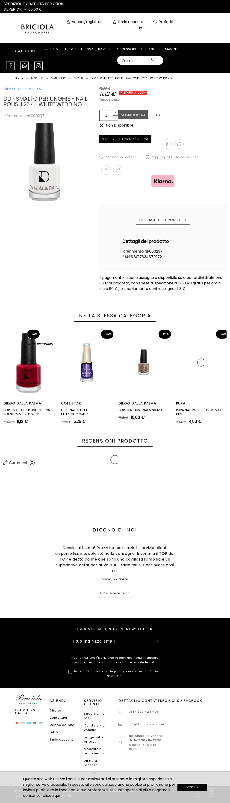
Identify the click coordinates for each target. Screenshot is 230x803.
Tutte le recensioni (115, 593)
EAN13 (128, 257)
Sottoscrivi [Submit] (156, 641)
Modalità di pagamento (94, 751)
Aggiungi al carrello (133, 115)
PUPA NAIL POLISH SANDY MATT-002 (201, 412)
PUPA (181, 403)
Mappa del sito (62, 725)
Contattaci (58, 717)
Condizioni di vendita (95, 727)
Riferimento (133, 251)
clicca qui (51, 795)
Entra (54, 732)
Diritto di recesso (91, 763)
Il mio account (61, 739)
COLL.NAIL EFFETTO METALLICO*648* (75, 412)
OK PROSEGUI (192, 787)
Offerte (55, 710)
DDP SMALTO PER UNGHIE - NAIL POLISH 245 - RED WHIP (27, 412)
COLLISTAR (71, 403)
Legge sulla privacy (93, 739)
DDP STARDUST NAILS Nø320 (140, 410)
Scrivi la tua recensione (125, 139)
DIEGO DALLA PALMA (22, 88)
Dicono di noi (115, 530)
